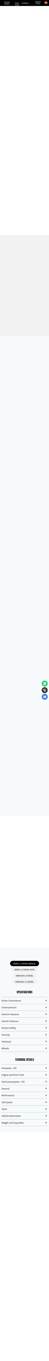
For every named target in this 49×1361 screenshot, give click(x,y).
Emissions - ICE (9, 1068)
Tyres (4, 1108)
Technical (6, 1041)
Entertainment (9, 1007)
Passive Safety (9, 1027)
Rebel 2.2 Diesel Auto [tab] (24, 969)
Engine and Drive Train (13, 1074)
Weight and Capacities (13, 1122)
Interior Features (10, 1021)
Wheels (5, 1048)
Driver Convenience (11, 1000)
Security (6, 1034)
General (5, 1088)
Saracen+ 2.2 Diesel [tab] (24, 981)
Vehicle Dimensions (11, 1115)
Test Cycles (7, 1102)
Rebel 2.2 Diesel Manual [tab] (24, 963)
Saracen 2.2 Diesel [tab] (24, 975)
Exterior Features (10, 1014)
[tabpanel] (24, 1058)
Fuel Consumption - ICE (13, 1081)
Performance (8, 1095)
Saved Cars (41, 3)
